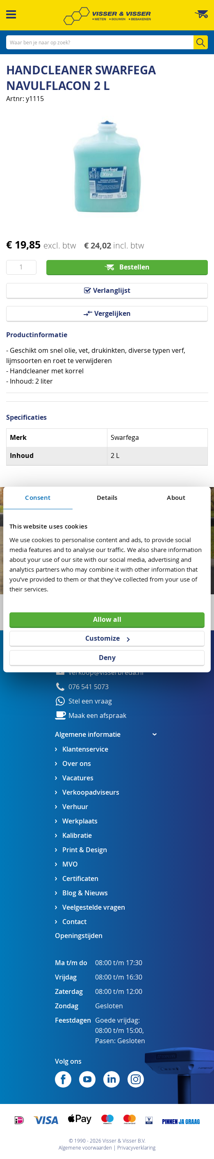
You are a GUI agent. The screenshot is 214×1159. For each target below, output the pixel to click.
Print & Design (84, 850)
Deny (107, 657)
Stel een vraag (90, 701)
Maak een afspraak (97, 715)
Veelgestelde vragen (93, 907)
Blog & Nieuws (85, 893)
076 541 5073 (88, 687)
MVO (70, 864)
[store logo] (107, 16)
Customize (107, 638)
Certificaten (80, 878)
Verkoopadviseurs (90, 792)
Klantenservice (85, 749)
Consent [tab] (37, 497)
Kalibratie (77, 835)
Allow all (107, 618)
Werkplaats (80, 821)
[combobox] (107, 42)
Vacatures (77, 778)
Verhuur (75, 807)
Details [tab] (107, 497)
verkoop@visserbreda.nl (105, 672)
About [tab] (176, 497)
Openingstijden (78, 935)
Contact (74, 922)
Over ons (76, 763)
